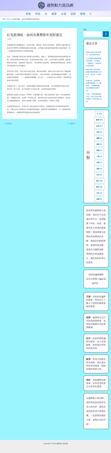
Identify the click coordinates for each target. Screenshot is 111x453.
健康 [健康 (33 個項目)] (99, 122)
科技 (36, 13)
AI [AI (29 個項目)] (99, 116)
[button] (94, 13)
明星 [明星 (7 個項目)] (99, 166)
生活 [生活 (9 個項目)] (99, 179)
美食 (25, 13)
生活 (9, 39)
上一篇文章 (7, 123)
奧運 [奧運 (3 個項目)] (99, 147)
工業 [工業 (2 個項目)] (99, 160)
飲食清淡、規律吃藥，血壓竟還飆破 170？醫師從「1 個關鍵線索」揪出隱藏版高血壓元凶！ (94, 88)
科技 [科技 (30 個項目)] (99, 185)
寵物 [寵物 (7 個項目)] (99, 154)
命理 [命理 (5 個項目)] (99, 135)
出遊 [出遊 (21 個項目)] (99, 128)
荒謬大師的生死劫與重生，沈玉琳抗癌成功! (93, 54)
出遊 (64, 13)
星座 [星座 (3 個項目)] (99, 172)
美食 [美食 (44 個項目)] (99, 191)
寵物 (85, 13)
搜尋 (85, 30)
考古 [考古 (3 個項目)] (99, 197)
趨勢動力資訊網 (60, 5)
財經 (75, 13)
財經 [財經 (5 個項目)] (99, 204)
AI (45, 13)
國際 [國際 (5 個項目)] (99, 141)
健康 (54, 13)
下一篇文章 (71, 123)
